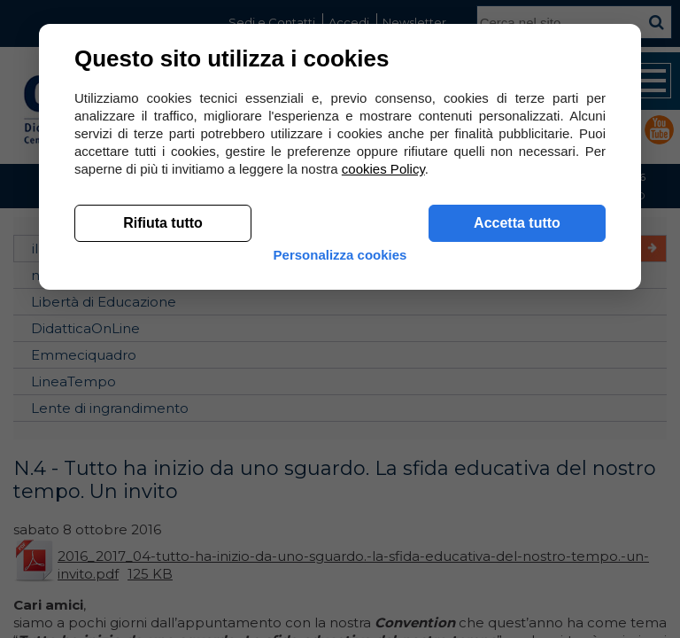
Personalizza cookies (340, 254)
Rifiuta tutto (163, 222)
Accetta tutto (517, 222)
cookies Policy (383, 168)
